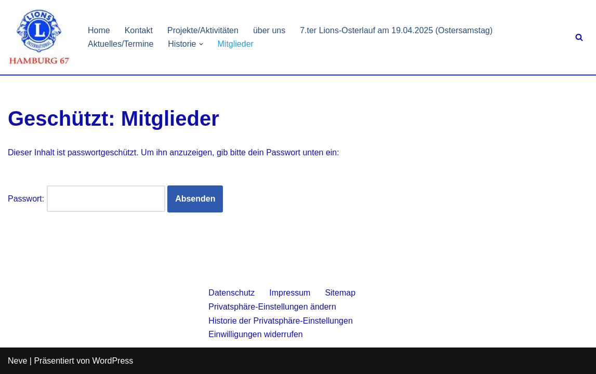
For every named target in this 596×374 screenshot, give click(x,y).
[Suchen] (579, 37)
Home (99, 30)
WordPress (112, 360)
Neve (17, 360)
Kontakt (139, 30)
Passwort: (86, 198)
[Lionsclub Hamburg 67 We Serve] (39, 37)
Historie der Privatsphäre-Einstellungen (280, 320)
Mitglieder (236, 43)
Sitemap (340, 292)
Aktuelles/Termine (120, 43)
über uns (269, 30)
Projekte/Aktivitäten (203, 30)
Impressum (289, 292)
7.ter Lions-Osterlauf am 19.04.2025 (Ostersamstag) (396, 30)
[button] (201, 44)
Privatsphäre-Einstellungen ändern (272, 306)
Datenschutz (231, 292)
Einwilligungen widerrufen (255, 334)
